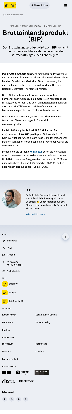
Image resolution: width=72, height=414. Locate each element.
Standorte (12, 241)
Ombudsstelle (13, 271)
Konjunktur (36, 152)
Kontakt (11, 255)
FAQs (9, 248)
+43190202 (12, 262)
